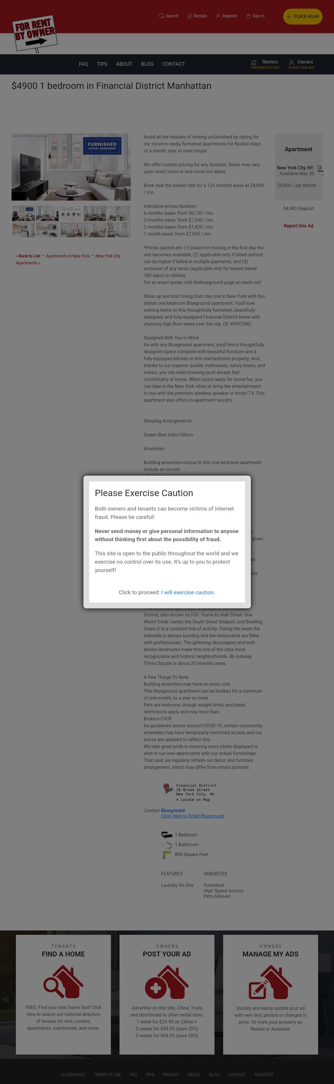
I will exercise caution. (188, 592)
